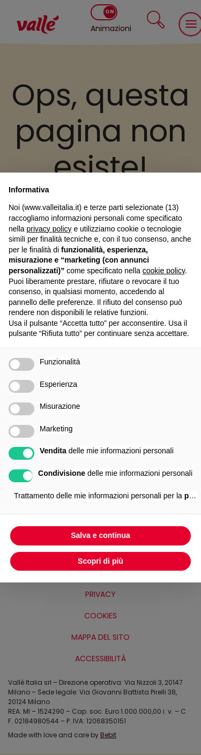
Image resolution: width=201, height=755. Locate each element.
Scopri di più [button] (100, 561)
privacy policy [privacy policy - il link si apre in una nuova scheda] (48, 229)
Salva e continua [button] (100, 535)
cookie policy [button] (164, 270)
